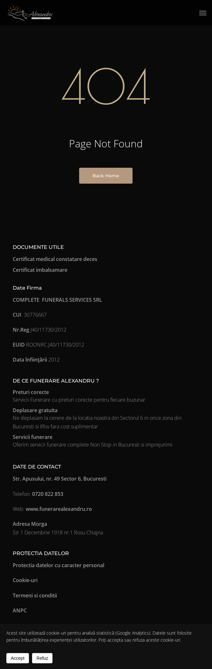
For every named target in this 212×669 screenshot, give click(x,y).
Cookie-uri (25, 580)
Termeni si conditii (35, 595)
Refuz (42, 658)
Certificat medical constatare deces (55, 259)
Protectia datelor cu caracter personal (58, 565)
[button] (202, 13)
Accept (17, 658)
